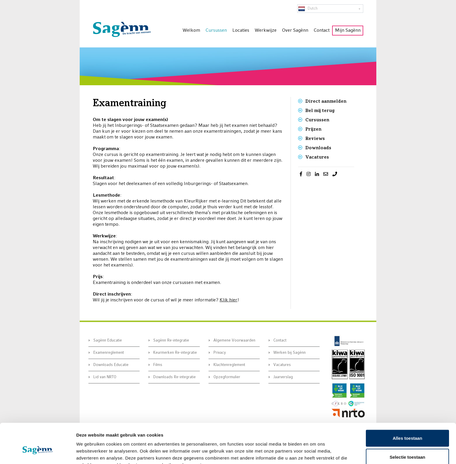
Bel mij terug (319, 110)
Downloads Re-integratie (174, 377)
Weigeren (407, 444)
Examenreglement (108, 353)
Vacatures (317, 157)
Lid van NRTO (104, 377)
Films (157, 365)
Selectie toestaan (407, 426)
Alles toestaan (407, 406)
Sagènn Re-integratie (170, 340)
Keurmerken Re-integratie (174, 353)
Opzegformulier (226, 377)
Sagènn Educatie (107, 340)
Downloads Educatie (110, 365)
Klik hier (228, 300)
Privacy (219, 353)
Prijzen (313, 129)
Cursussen (317, 119)
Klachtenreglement (228, 365)
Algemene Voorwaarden (233, 340)
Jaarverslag (282, 377)
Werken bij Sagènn (289, 353)
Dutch (308, 8)
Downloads (318, 147)
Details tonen (314, 452)
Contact (279, 340)
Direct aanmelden (325, 101)
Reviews (315, 138)
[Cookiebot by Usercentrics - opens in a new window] (37, 452)
